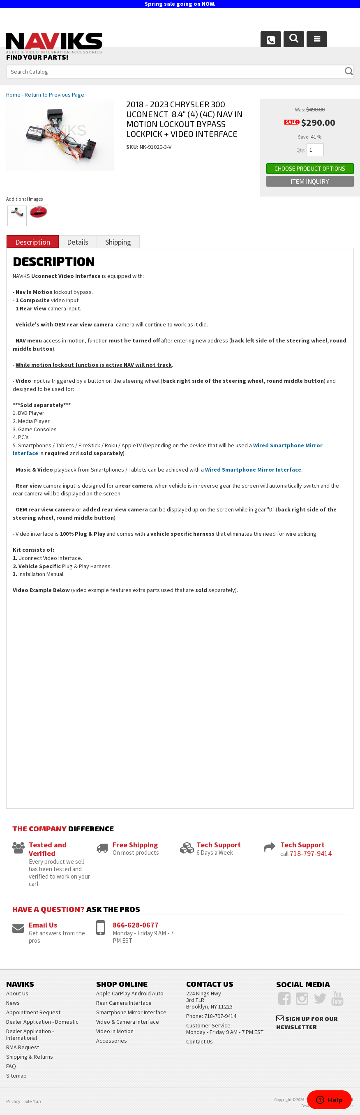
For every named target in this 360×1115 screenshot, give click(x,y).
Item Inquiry (310, 181)
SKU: (133, 146)
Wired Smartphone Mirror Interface (253, 469)
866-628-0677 (136, 925)
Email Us (43, 925)
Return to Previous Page (54, 94)
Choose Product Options (310, 168)
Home (13, 94)
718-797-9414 (311, 853)
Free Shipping (135, 844)
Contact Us (199, 1041)
